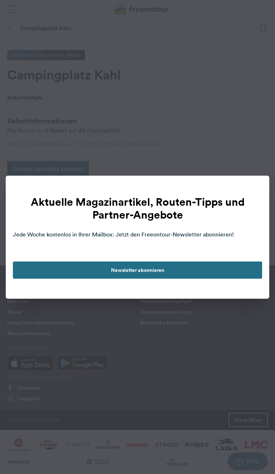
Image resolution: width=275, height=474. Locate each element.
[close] (256, 188)
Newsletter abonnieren (137, 270)
